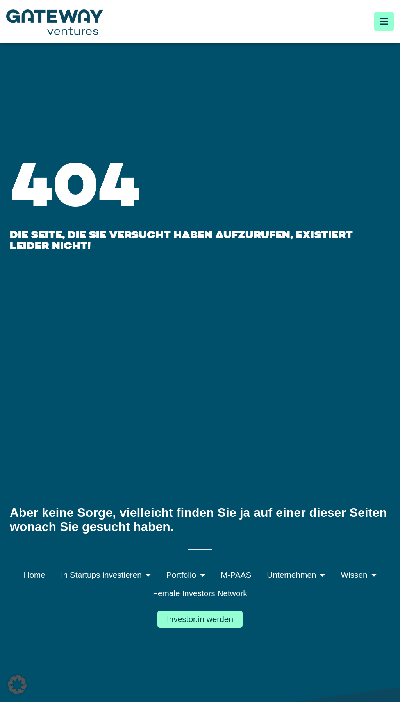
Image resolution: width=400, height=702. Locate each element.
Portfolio (185, 575)
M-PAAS (236, 574)
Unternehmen (296, 575)
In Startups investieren (106, 575)
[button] (17, 685)
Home (34, 574)
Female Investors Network (200, 593)
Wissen (358, 575)
